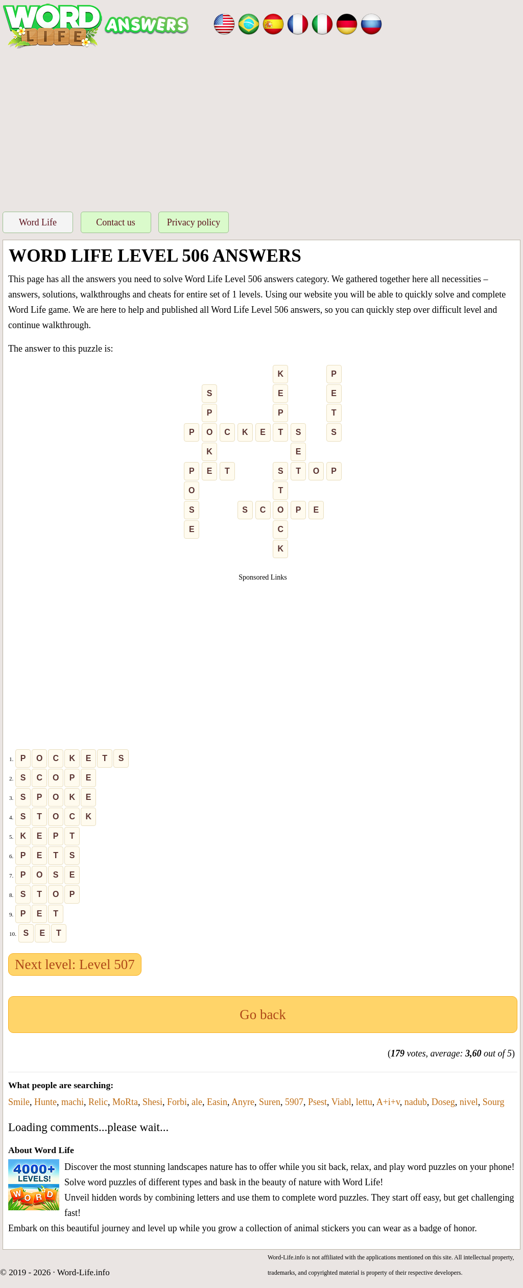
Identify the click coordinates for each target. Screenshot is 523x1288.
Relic (98, 1102)
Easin (217, 1102)
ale (197, 1102)
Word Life (38, 222)
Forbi (177, 1102)
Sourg (494, 1102)
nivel (469, 1102)
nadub (416, 1102)
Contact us (115, 222)
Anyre (242, 1102)
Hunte (45, 1102)
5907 (294, 1102)
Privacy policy (193, 222)
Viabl (341, 1102)
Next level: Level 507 (75, 964)
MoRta (125, 1102)
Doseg (443, 1102)
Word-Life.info (83, 1272)
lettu (364, 1102)
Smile (19, 1102)
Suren (269, 1102)
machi (72, 1102)
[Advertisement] (261, 127)
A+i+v (388, 1102)
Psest (317, 1102)
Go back (263, 1014)
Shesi (152, 1102)
